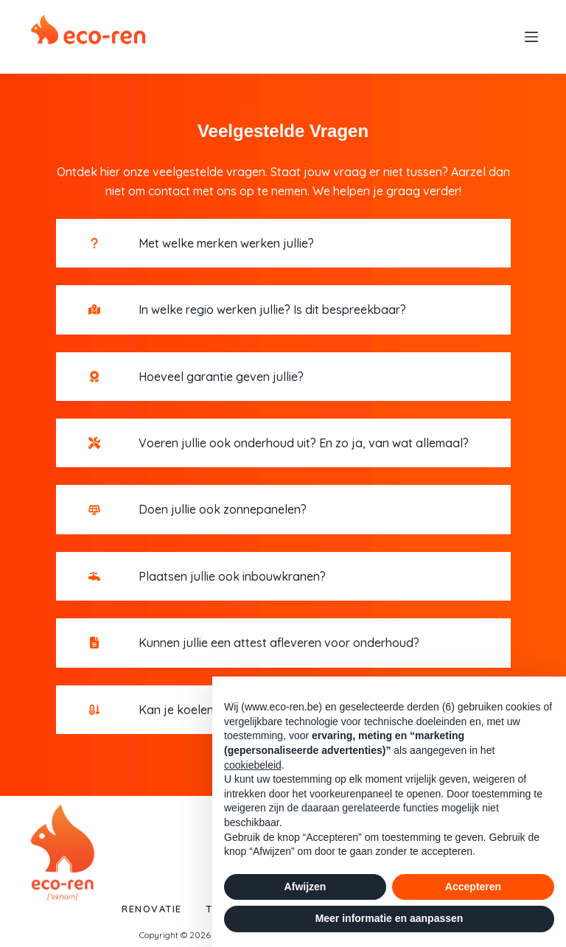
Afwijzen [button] (305, 886)
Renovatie (147, 909)
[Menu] (531, 36)
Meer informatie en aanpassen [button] (389, 918)
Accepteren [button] (473, 886)
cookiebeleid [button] (253, 765)
